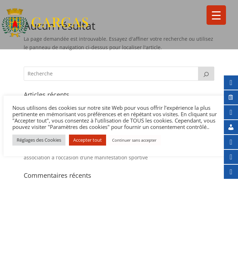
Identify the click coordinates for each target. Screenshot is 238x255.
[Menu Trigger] (216, 15)
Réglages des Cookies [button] (39, 140)
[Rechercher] (206, 74)
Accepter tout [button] (87, 140)
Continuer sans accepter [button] (134, 140)
